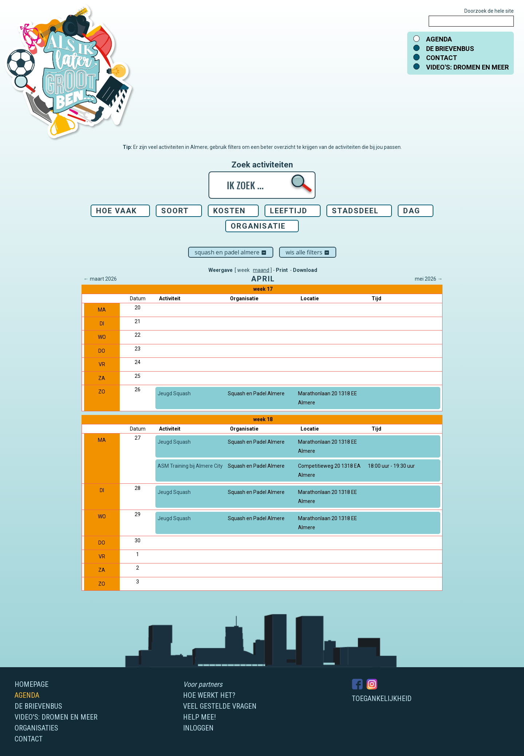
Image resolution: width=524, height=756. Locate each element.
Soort (175, 210)
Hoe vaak (116, 210)
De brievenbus (450, 48)
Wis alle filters (308, 252)
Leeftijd (288, 210)
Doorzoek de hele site (489, 11)
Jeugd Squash (174, 393)
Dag (411, 210)
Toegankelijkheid (382, 698)
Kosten (229, 210)
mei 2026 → (428, 279)
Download (305, 270)
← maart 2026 (100, 279)
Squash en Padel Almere (231, 252)
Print (282, 270)
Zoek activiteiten (262, 165)
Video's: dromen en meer (467, 67)
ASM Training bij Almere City (190, 466)
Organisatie (258, 226)
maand (261, 270)
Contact (441, 58)
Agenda (439, 39)
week (243, 270)
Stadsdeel (355, 210)
